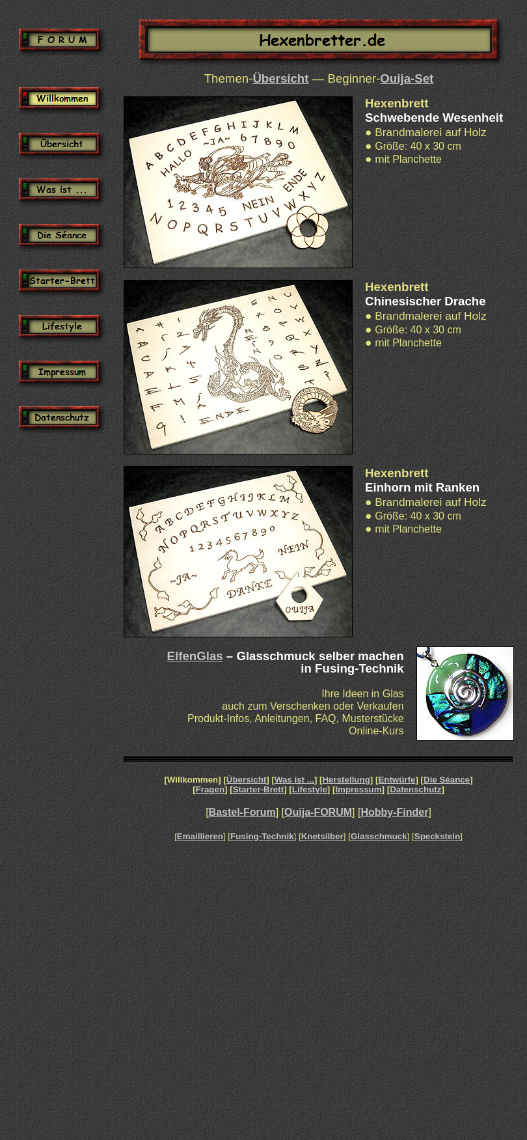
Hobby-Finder (394, 812)
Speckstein (437, 836)
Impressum (358, 789)
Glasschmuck (379, 836)
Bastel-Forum (242, 812)
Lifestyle (309, 789)
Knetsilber (322, 836)
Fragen (210, 789)
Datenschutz (415, 789)
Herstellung (346, 780)
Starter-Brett (258, 789)
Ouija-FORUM (318, 812)
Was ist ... (294, 780)
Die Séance (447, 780)
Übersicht (280, 78)
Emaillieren (200, 836)
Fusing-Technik (262, 836)
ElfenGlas (195, 656)
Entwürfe (396, 780)
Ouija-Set (406, 78)
